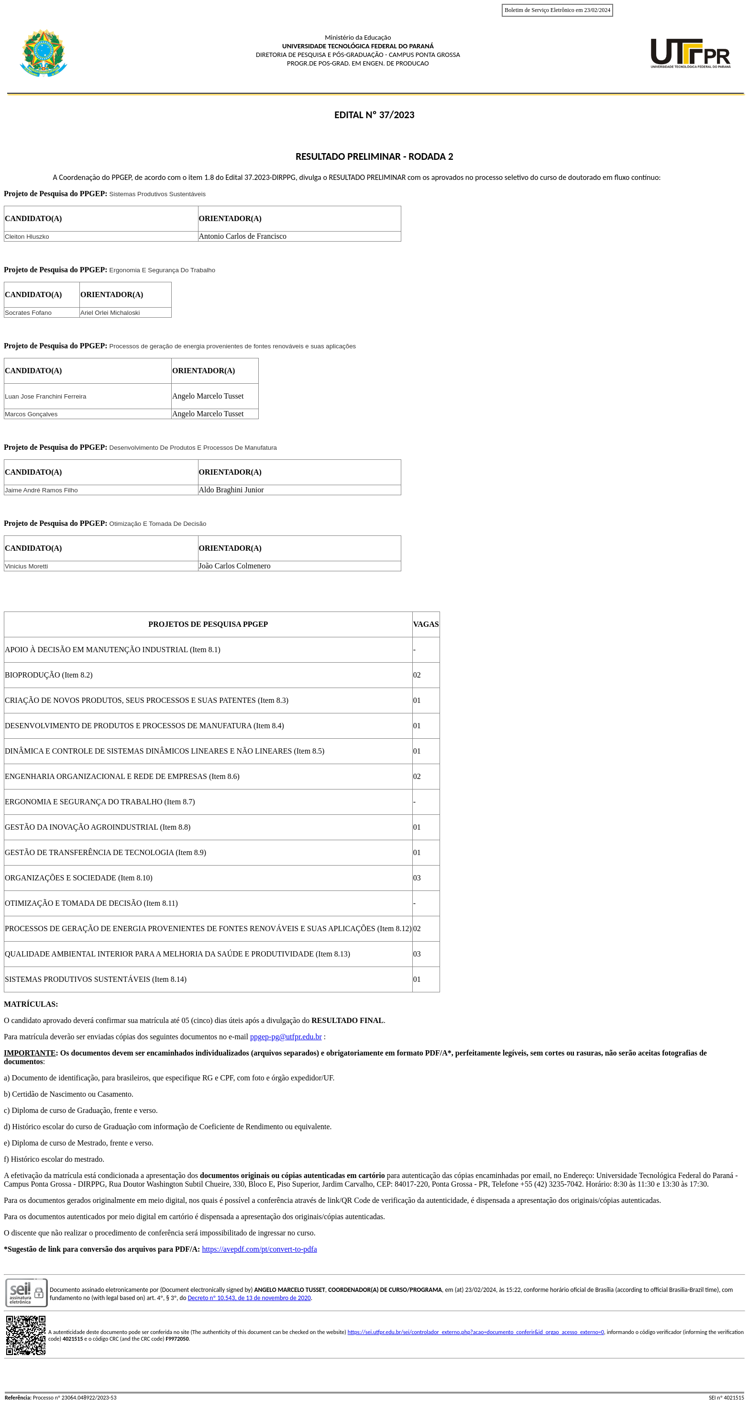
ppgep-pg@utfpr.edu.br (286, 1037)
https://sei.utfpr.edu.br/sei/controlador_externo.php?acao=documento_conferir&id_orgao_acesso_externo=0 (476, 1332)
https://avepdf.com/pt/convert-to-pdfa (259, 1249)
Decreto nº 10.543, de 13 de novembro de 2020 (249, 1298)
